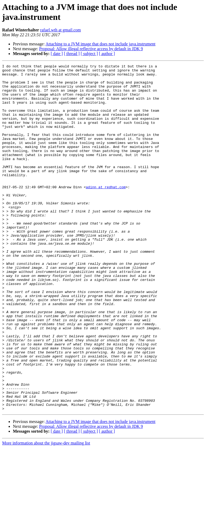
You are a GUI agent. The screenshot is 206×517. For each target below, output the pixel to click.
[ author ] (107, 53)
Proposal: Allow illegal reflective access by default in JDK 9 (91, 48)
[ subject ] (89, 53)
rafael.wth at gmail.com (60, 30)
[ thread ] (72, 53)
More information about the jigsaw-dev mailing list (46, 512)
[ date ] (57, 53)
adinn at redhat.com (106, 211)
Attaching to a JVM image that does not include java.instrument (101, 44)
